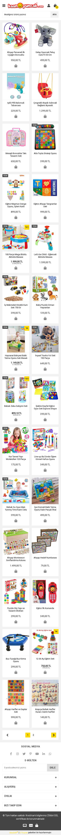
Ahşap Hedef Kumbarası (45, 557)
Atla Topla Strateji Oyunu (45, 153)
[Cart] (55, 5)
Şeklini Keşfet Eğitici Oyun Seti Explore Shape (45, 407)
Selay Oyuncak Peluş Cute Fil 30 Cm (45, 53)
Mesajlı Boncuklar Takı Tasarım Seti (16, 154)
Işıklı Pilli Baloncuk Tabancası (15, 104)
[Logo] (26, 5)
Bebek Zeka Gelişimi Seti (15, 406)
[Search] (30, 14)
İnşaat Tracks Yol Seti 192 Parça (45, 356)
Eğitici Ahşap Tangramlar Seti (45, 205)
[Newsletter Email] (30, 767)
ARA (54, 14)
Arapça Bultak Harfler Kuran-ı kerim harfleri (45, 710)
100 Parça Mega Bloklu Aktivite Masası (16, 255)
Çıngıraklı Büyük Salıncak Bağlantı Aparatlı (45, 104)
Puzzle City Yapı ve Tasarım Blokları (16, 609)
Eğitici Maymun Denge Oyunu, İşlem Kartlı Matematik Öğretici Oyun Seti (16, 205)
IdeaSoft (13, 832)
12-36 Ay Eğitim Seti (45, 659)
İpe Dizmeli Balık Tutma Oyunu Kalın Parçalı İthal (45, 508)
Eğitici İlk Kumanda (45, 608)
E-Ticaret (24, 833)
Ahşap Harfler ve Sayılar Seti (16, 710)
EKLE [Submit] (53, 767)
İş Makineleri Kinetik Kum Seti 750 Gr (16, 306)
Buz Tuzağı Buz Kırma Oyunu (16, 660)
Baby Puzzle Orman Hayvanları (45, 306)
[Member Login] (49, 5)
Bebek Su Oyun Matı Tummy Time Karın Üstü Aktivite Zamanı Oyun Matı (16, 508)
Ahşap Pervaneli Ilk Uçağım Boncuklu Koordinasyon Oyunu (16, 53)
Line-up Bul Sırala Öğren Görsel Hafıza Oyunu (45, 457)
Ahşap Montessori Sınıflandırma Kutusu (16, 558)
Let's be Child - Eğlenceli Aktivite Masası (45, 255)
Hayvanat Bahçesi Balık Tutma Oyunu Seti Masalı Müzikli (16, 356)
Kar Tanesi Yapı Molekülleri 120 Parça (16, 457)
